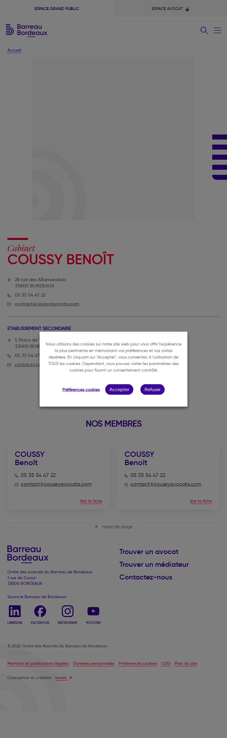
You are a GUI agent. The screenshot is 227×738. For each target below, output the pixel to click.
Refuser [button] (152, 389)
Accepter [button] (119, 389)
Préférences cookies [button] (81, 389)
